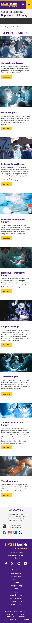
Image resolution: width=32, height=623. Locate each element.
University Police (16, 595)
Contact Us (16, 570)
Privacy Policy (19, 614)
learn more (6, 77)
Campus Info (16, 573)
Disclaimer (9, 614)
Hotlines (13, 619)
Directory (16, 579)
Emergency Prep (16, 586)
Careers (16, 582)
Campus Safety (16, 601)
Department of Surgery (14, 15)
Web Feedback (23, 619)
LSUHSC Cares (16, 604)
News (16, 589)
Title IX (5, 619)
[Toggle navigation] (29, 21)
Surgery (7, 27)
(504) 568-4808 (16, 558)
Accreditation (9, 617)
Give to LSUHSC (16, 598)
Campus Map (16, 576)
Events (16, 592)
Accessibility (21, 617)
